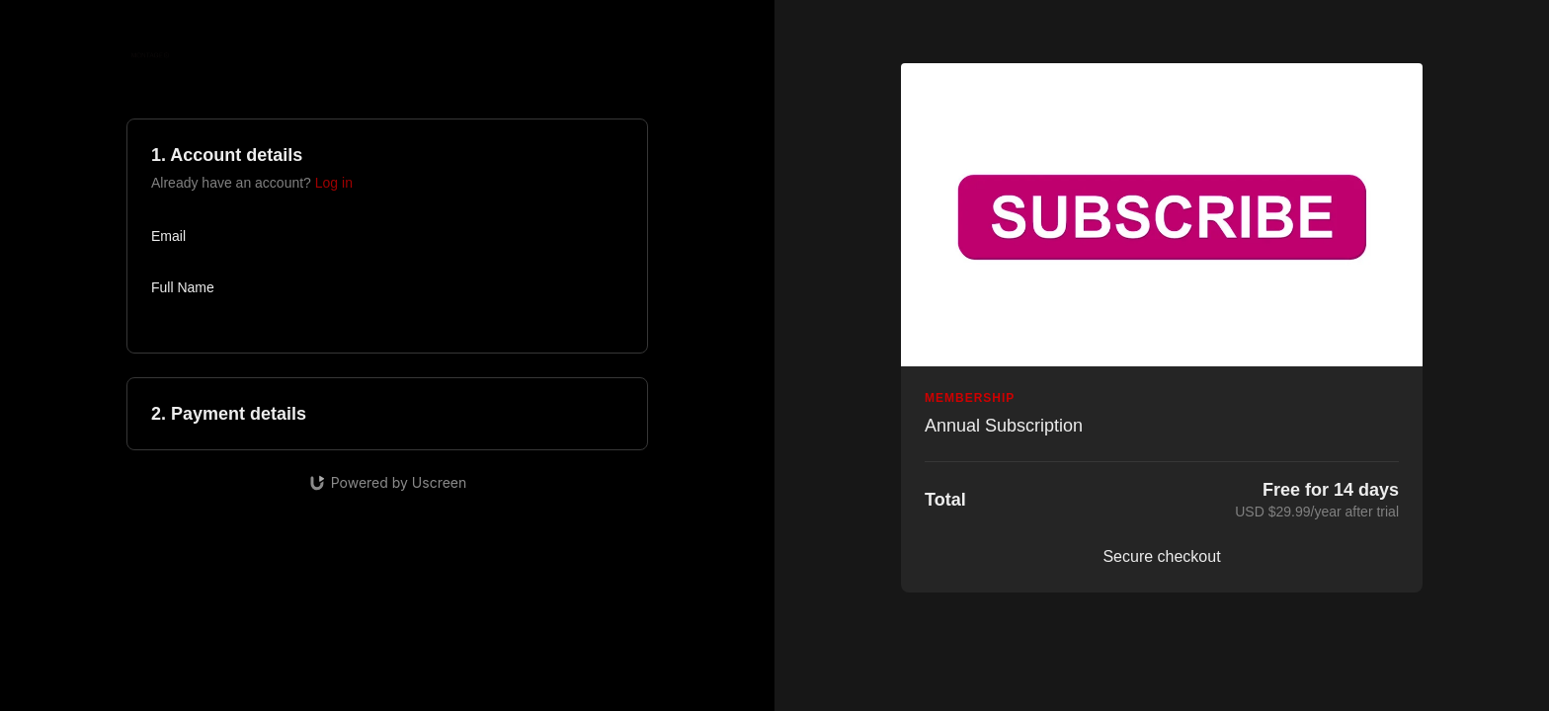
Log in (334, 183)
